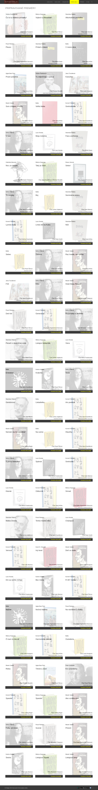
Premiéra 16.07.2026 (26, 243)
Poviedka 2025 (89, 181)
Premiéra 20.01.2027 (26, 539)
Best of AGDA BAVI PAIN (27, 93)
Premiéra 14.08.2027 (26, 746)
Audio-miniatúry (29, 34)
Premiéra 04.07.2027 (56, 717)
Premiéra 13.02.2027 (26, 569)
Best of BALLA (89, 63)
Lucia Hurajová (28, 32)
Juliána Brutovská (27, 476)
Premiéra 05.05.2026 (56, 66)
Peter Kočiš (58, 239)
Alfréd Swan (58, 61)
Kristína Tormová (57, 564)
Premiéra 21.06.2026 (26, 184)
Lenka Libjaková (28, 150)
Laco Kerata (58, 150)
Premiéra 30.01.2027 (56, 539)
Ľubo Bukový (88, 32)
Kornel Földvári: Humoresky (86, 122)
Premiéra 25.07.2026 (86, 243)
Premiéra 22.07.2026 (56, 243)
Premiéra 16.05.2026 (26, 95)
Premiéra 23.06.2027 (86, 687)
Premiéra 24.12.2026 (26, 480)
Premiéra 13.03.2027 (56, 598)
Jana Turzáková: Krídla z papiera (85, 93)
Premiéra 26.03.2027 (86, 598)
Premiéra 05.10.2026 (86, 332)
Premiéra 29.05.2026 (56, 125)
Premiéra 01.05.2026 (26, 66)
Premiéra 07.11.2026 (86, 391)
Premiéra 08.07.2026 (56, 213)
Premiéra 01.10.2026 (56, 332)
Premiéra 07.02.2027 (86, 539)
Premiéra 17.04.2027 (86, 628)
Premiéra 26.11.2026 (86, 421)
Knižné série (74, 2)
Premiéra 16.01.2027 (56, 509)
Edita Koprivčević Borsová (25, 61)
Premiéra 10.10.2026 (26, 362)
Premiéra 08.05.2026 (86, 66)
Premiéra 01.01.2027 (86, 480)
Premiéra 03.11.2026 (56, 391)
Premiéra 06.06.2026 (26, 154)
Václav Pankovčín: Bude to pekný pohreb (54, 93)
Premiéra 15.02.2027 (56, 569)
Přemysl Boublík (57, 91)
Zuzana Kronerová (86, 180)
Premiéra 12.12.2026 (56, 450)
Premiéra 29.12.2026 (56, 480)
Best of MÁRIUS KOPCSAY (56, 34)
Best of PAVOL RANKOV (27, 63)
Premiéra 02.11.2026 (26, 391)
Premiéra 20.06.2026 (86, 154)
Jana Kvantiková (87, 121)
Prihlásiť (82, 2)
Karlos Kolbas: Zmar (58, 389)
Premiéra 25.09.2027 (86, 746)
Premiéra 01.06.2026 (86, 125)
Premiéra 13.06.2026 (56, 154)
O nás (87, 2)
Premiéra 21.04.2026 (56, 36)
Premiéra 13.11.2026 (26, 421)
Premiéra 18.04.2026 (26, 36)
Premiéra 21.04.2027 (26, 657)
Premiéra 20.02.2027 (86, 569)
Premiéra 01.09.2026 (56, 302)
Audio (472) (49, 2)
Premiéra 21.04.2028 (56, 776)
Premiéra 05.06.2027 (56, 687)
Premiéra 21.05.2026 (56, 95)
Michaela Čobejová (27, 180)
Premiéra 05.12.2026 (26, 450)
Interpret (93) (65, 2)
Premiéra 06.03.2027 (26, 598)
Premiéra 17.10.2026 (56, 362)
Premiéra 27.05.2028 (86, 776)
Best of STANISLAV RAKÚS (86, 34)
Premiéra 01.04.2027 (26, 628)
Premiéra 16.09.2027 (56, 746)
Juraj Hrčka (88, 61)
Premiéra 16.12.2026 (86, 450)
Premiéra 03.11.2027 (26, 776)
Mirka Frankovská (86, 357)
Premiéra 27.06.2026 (56, 184)
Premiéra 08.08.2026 (86, 273)
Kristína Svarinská (27, 239)
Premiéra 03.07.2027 (26, 717)
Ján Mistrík (29, 417)
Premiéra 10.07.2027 (86, 717)
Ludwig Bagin (28, 446)
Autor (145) (57, 2)
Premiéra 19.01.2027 (86, 509)
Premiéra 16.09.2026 (26, 332)
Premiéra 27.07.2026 (26, 273)
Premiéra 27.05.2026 (26, 125)
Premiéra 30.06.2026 (86, 184)
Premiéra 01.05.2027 (56, 657)
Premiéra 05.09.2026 (86, 302)
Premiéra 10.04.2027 (56, 628)
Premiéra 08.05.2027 (86, 657)
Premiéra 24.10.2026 (86, 362)
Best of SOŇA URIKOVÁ (28, 152)
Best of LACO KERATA (57, 152)
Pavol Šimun (58, 32)
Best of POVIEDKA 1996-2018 (26, 181)
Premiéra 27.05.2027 (26, 687)
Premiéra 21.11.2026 (56, 421)
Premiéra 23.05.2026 (86, 95)
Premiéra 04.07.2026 (26, 213)
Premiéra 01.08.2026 (56, 273)
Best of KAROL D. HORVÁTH (56, 566)
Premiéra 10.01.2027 (26, 509)
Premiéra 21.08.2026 (26, 302)
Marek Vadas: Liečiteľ (28, 122)
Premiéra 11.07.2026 (86, 213)
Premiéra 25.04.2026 (86, 36)
